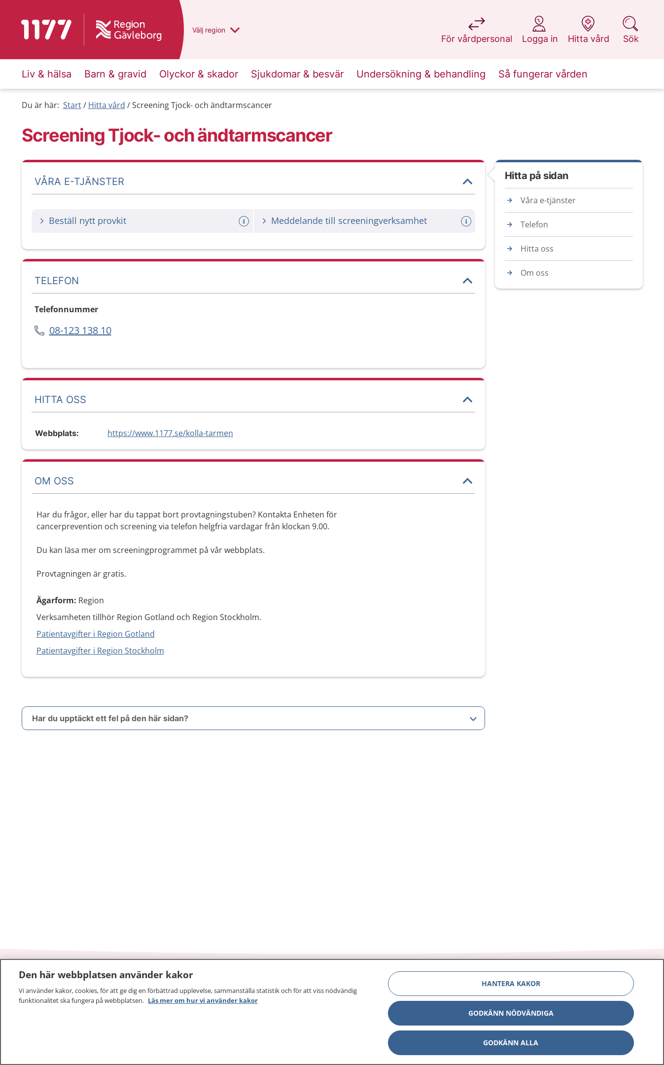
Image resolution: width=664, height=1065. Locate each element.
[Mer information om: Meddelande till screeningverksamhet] (467, 221)
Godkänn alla (510, 1046)
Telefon (534, 224)
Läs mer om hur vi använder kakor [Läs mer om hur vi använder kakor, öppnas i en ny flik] (203, 1003)
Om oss (535, 272)
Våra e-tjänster (548, 200)
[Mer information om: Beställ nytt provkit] (245, 221)
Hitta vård (106, 105)
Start (72, 105)
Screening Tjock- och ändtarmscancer (202, 105)
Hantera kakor (511, 987)
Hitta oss (537, 248)
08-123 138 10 (80, 330)
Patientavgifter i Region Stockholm (100, 650)
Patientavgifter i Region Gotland (95, 633)
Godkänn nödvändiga (511, 1016)
